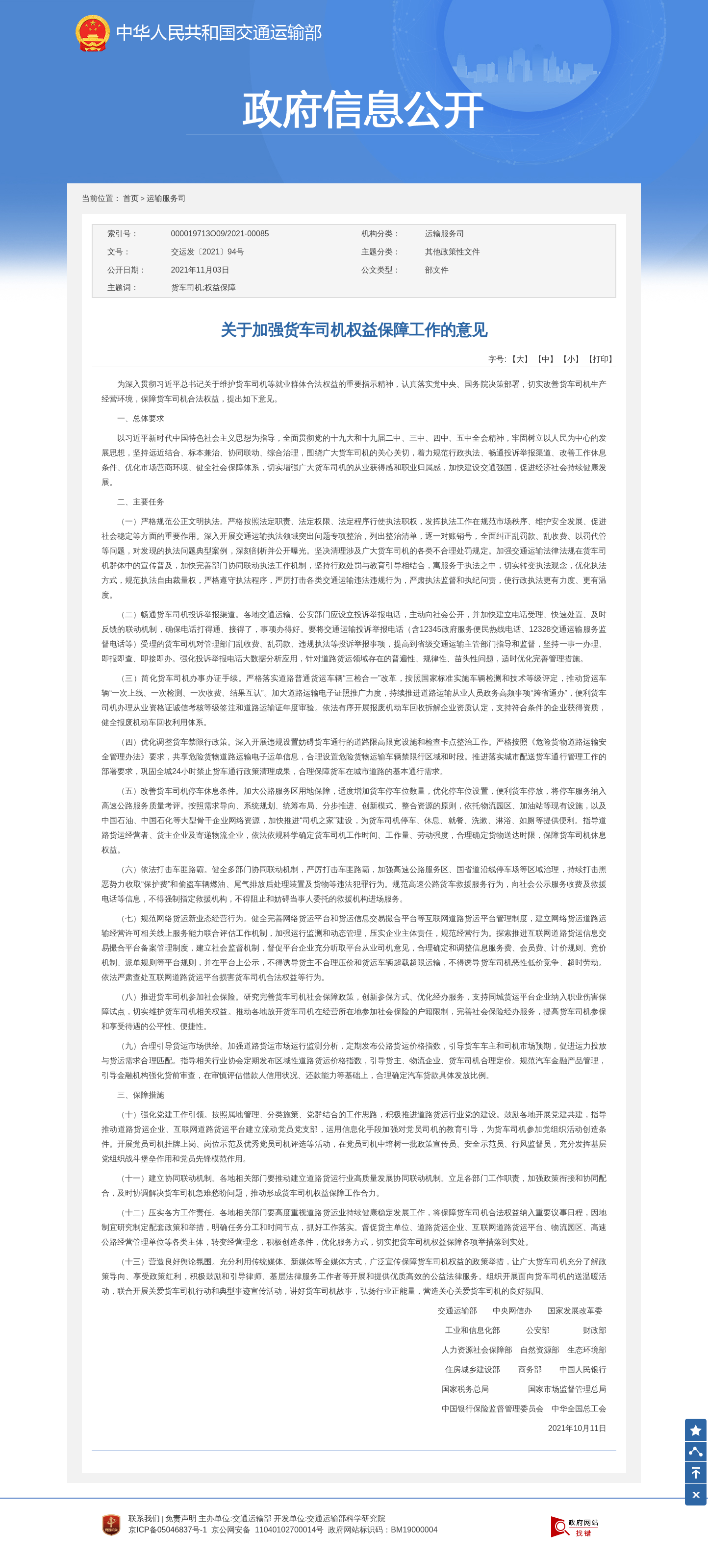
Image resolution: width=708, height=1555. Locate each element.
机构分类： (381, 233)
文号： (119, 252)
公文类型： (381, 270)
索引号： (123, 233)
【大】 (520, 359)
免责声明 (181, 1518)
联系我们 (144, 1518)
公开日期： (127, 270)
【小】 (571, 359)
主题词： (123, 287)
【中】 (545, 359)
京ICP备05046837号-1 (167, 1530)
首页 (131, 198)
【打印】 (600, 359)
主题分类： (381, 252)
